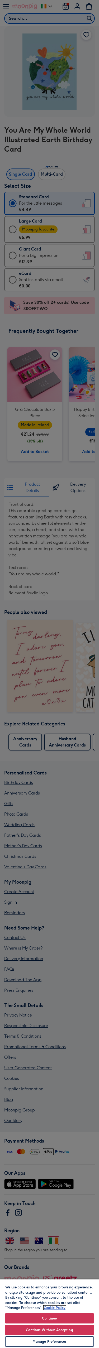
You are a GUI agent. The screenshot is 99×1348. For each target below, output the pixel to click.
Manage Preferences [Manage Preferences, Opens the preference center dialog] (49, 1342)
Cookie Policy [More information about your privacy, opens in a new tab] (54, 1308)
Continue (49, 1318)
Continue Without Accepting (49, 1330)
